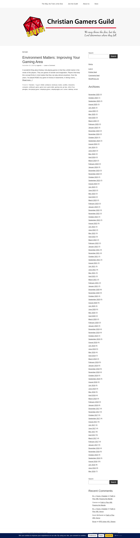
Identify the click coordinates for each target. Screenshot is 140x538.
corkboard (32, 87)
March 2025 (92, 121)
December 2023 (94, 170)
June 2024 (92, 151)
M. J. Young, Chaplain (100, 496)
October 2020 (93, 296)
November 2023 (94, 174)
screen (65, 89)
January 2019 (93, 365)
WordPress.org (93, 79)
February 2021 (93, 283)
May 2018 (91, 392)
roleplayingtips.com (57, 89)
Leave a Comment (49, 65)
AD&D (42, 85)
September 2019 (94, 339)
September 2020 (94, 299)
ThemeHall (114, 533)
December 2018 (94, 369)
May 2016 (91, 471)
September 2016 (94, 458)
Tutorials (31, 85)
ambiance (48, 85)
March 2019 (92, 359)
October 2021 (93, 256)
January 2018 (93, 405)
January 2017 (93, 445)
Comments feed (93, 75)
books (60, 85)
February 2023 (93, 203)
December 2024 (94, 131)
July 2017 (91, 425)
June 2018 (92, 389)
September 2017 (94, 418)
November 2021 (94, 253)
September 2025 (94, 101)
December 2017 (94, 408)
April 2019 (91, 356)
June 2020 (92, 309)
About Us (86, 4)
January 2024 (93, 167)
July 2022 (91, 227)
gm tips (65, 87)
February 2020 (93, 323)
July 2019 (91, 346)
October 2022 (93, 217)
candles (65, 85)
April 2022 (91, 237)
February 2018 (93, 402)
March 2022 (92, 240)
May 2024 (91, 154)
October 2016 (93, 455)
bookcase (55, 85)
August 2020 (92, 303)
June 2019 (92, 349)
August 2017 (92, 422)
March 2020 (92, 319)
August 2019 (92, 342)
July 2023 (91, 187)
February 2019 (93, 362)
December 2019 (94, 329)
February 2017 (93, 442)
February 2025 (93, 124)
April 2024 (91, 157)
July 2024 (91, 147)
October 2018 (93, 375)
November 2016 (94, 451)
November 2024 (94, 134)
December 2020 (94, 289)
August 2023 (92, 184)
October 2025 (93, 98)
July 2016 (91, 465)
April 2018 (91, 395)
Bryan (94, 521)
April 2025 (91, 118)
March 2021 (92, 280)
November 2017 (94, 412)
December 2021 (94, 250)
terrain (76, 89)
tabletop (70, 89)
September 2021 (94, 260)
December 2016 (94, 448)
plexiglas (25, 89)
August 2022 (92, 223)
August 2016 (92, 461)
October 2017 (93, 415)
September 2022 (94, 220)
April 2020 (91, 316)
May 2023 (91, 194)
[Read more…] (27, 80)
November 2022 (94, 213)
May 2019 (91, 352)
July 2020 (91, 306)
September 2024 (94, 141)
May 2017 (91, 432)
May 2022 (91, 233)
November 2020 (94, 293)
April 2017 (91, 435)
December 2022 (94, 210)
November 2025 (94, 94)
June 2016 (92, 468)
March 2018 (92, 399)
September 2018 (94, 379)
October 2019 (93, 336)
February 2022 (93, 243)
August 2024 (92, 144)
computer (25, 87)
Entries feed (92, 72)
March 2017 (92, 438)
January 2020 (93, 326)
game (37, 87)
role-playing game (33, 89)
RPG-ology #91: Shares (107, 521)
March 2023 (92, 200)
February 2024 (93, 164)
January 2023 (93, 207)
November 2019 (94, 332)
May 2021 (91, 273)
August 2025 (92, 104)
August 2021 (92, 263)
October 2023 (93, 177)
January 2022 (93, 246)
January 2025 (93, 127)
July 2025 (91, 108)
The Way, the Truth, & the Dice (52, 4)
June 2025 (92, 111)
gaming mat (58, 87)
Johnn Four (71, 87)
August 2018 (92, 382)
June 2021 (92, 270)
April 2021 (91, 276)
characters (71, 85)
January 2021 (93, 286)
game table (50, 87)
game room (43, 87)
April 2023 (91, 197)
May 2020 (91, 313)
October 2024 (93, 137)
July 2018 (91, 385)
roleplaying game (45, 89)
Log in (90, 69)
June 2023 (92, 190)
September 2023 (94, 180)
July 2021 (91, 266)
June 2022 (92, 230)
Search (90, 53)
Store (96, 4)
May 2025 (91, 114)
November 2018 (94, 372)
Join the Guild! (73, 4)
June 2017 (92, 428)
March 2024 (92, 161)
